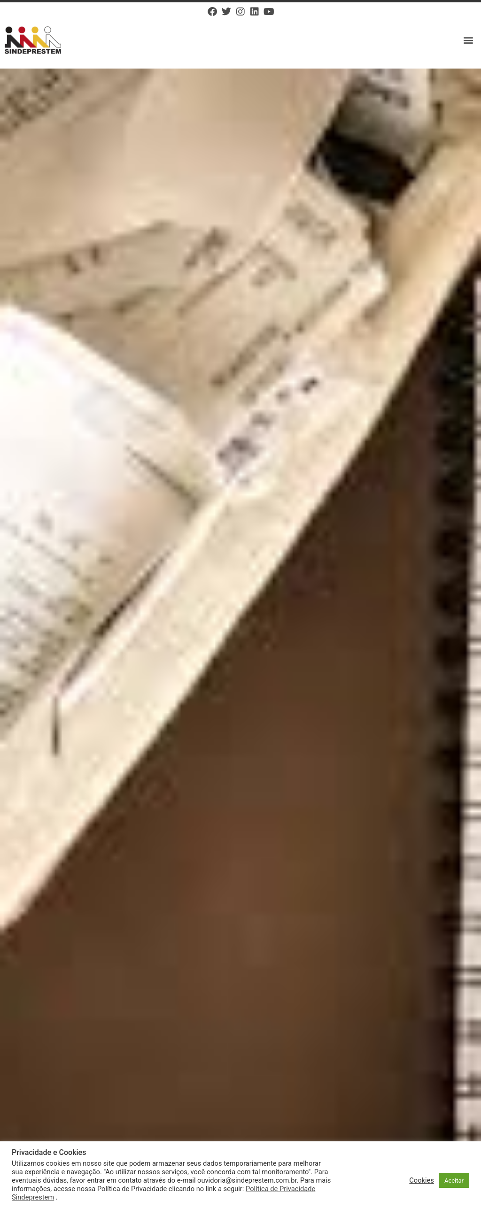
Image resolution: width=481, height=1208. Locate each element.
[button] (468, 40)
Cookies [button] (421, 1180)
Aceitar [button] (454, 1180)
